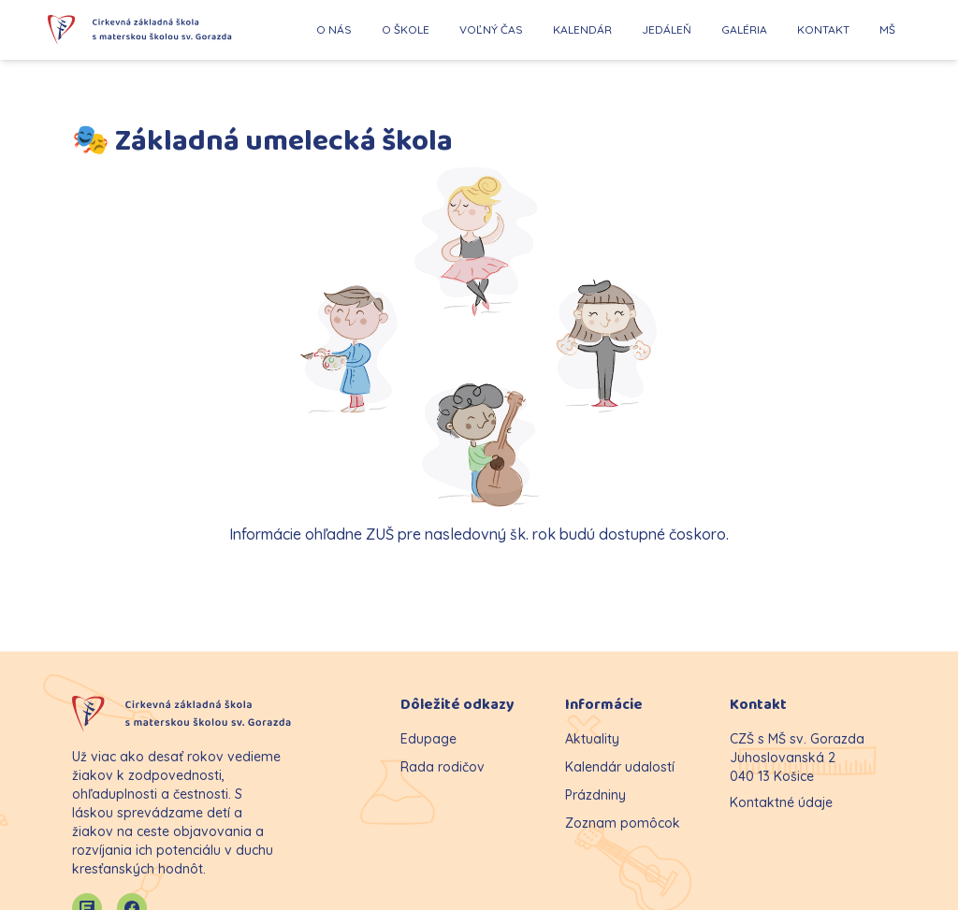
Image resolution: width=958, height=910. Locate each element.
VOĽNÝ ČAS (491, 29)
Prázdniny (595, 795)
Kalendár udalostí (620, 766)
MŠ (887, 29)
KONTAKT (823, 29)
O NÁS (334, 29)
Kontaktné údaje (781, 802)
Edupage (428, 738)
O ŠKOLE (405, 29)
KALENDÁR (582, 29)
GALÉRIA (744, 29)
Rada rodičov (442, 766)
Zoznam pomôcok (622, 823)
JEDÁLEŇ (666, 29)
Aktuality (592, 738)
